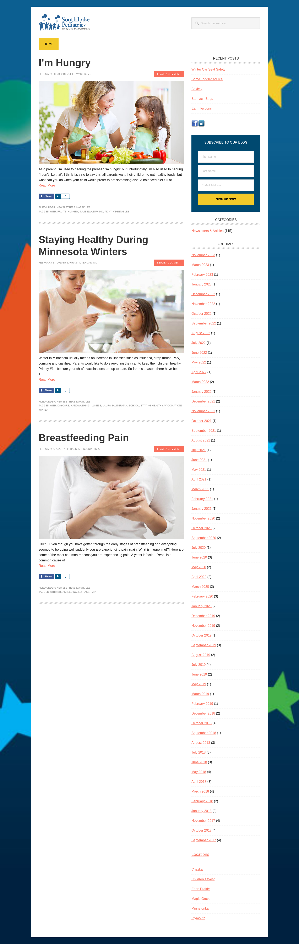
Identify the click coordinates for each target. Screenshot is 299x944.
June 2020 (199, 557)
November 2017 (203, 820)
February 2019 (202, 703)
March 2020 (200, 586)
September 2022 (203, 323)
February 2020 (202, 596)
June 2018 (199, 762)
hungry (73, 211)
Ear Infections (201, 108)
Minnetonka (200, 908)
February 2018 (202, 801)
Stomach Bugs (202, 98)
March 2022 (200, 382)
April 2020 (198, 577)
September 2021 (203, 430)
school (134, 405)
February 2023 (202, 274)
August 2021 (200, 440)
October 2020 (201, 528)
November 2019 (203, 625)
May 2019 (198, 684)
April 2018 (198, 781)
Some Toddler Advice (207, 79)
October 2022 (201, 313)
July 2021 (198, 450)
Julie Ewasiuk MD (91, 211)
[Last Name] (226, 171)
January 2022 (201, 391)
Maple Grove (201, 898)
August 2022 (200, 333)
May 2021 (198, 469)
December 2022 (203, 294)
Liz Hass (83, 591)
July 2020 (198, 547)
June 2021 (199, 460)
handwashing (80, 405)
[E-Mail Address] (226, 185)
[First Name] (226, 157)
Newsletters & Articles (74, 207)
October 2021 (201, 421)
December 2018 (203, 713)
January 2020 (201, 606)
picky (108, 211)
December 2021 (203, 401)
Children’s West (202, 879)
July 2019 (198, 664)
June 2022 (199, 352)
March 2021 (200, 489)
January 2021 (201, 508)
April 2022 (198, 372)
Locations (200, 854)
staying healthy (152, 405)
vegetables (121, 211)
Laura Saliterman (115, 405)
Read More (47, 185)
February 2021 (202, 499)
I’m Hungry (65, 62)
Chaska (197, 869)
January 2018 (201, 811)
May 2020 (198, 567)
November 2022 (203, 304)
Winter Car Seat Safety (208, 69)
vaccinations (173, 405)
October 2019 (201, 635)
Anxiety (196, 89)
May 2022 (198, 362)
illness (96, 405)
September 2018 (203, 733)
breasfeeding (67, 591)
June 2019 (199, 674)
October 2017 (201, 830)
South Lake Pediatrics (67, 22)
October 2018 (201, 723)
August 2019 (200, 655)
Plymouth (198, 918)
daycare (63, 405)
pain (93, 591)
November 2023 (203, 255)
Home (49, 44)
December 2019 (203, 616)
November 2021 (203, 411)
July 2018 (198, 752)
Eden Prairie (200, 889)
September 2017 (203, 840)
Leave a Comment (169, 74)
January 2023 (201, 284)
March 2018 (200, 791)
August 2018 (200, 742)
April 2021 (198, 479)
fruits (61, 211)
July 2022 (198, 343)
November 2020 (203, 518)
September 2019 (203, 645)
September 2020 (203, 538)
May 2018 (198, 772)
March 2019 (200, 694)
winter (43, 409)
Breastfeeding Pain (84, 437)
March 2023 (200, 265)
